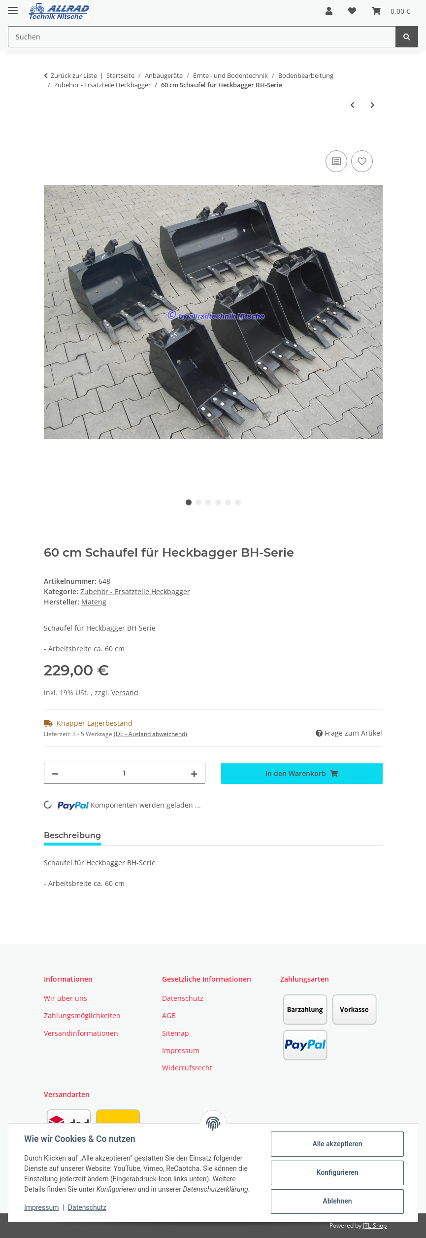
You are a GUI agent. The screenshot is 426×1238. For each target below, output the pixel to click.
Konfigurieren (337, 1172)
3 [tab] (208, 502)
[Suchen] (406, 36)
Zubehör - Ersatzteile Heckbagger (135, 591)
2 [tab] (198, 502)
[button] (329, 11)
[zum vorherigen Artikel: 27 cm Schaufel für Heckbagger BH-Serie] (352, 104)
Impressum (41, 1207)
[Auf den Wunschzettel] (362, 161)
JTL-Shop (375, 1225)
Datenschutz (87, 1207)
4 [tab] (218, 502)
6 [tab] (238, 502)
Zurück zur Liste (74, 75)
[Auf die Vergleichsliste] (336, 161)
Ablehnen (337, 1201)
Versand (124, 692)
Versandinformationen (81, 1033)
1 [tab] (189, 502)
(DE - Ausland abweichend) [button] (150, 734)
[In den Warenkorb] (52, 137)
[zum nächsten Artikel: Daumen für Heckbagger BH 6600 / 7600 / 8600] (372, 104)
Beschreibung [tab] (72, 835)
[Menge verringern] (55, 773)
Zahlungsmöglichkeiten (82, 1015)
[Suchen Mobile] (202, 36)
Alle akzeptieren (337, 1144)
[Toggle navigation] (13, 6)
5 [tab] (228, 502)
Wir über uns (65, 998)
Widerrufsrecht (187, 1067)
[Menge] (125, 773)
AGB (169, 1015)
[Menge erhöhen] (194, 773)
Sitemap (175, 1033)
